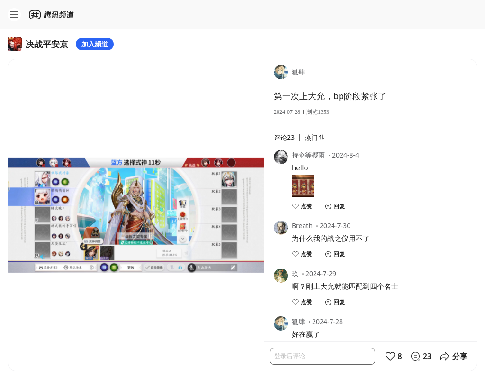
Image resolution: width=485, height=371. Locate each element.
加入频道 (94, 43)
